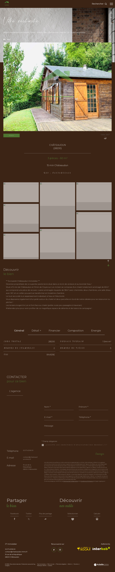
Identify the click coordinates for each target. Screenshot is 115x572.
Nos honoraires (41, 564)
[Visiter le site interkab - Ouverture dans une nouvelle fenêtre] (101, 549)
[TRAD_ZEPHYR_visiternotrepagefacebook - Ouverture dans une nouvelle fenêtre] (53, 550)
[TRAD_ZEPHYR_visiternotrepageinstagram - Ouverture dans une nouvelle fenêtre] (59, 550)
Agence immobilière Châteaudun (16, 32)
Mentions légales (61, 564)
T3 (68, 32)
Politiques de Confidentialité (70, 481)
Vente (33, 32)
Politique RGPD (41, 566)
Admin (70, 564)
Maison (63, 32)
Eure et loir (42, 32)
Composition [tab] (76, 330)
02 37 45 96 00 (28, 450)
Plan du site (51, 564)
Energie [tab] (96, 330)
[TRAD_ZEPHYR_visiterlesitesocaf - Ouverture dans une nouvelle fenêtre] (84, 549)
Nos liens (76, 564)
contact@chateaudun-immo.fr (16, 552)
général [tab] (19, 330)
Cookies (50, 566)
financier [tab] (54, 330)
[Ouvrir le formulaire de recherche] (99, 4)
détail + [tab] (36, 330)
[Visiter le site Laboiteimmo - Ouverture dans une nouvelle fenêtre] (101, 565)
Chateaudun (53, 32)
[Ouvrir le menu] (111, 4)
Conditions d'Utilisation (87, 481)
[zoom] (21, 184)
